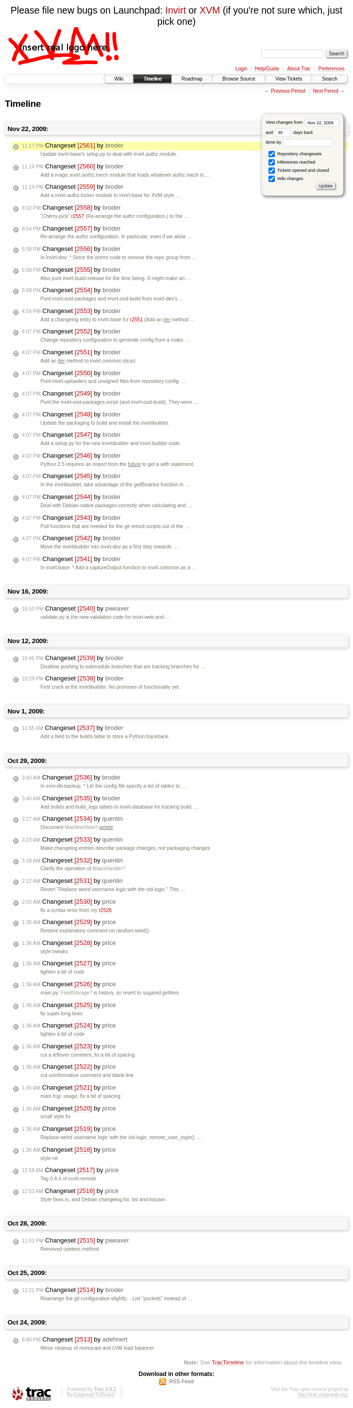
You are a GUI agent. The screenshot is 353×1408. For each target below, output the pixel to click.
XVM (210, 10)
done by (299, 142)
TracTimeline (228, 1362)
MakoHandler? (109, 868)
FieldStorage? (76, 992)
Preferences (332, 68)
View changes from (302, 122)
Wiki (118, 79)
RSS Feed (181, 1381)
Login (241, 68)
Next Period (325, 91)
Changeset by (72, 145)
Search (329, 79)
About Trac (298, 68)
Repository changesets (295, 154)
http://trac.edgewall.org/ (323, 1394)
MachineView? (81, 827)
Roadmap (192, 79)
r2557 (77, 216)
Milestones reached (292, 162)
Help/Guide (267, 68)
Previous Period (288, 91)
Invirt (176, 10)
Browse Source (238, 79)
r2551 (136, 319)
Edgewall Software (94, 1394)
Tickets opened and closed (299, 170)
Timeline (152, 79)
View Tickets (288, 79)
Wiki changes (286, 179)
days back (294, 132)
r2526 (105, 910)
